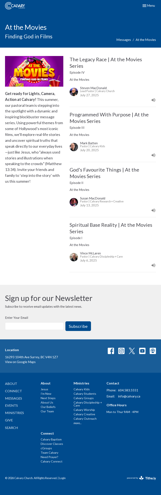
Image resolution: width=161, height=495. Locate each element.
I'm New (46, 393)
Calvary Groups (84, 398)
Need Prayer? (49, 457)
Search (11, 428)
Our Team (47, 411)
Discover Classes (52, 444)
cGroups (46, 448)
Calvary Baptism (51, 439)
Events (11, 405)
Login (62, 478)
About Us (47, 402)
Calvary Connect (51, 461)
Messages (123, 40)
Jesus (44, 389)
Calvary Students (85, 393)
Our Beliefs (48, 407)
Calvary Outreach (85, 418)
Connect (13, 391)
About (11, 384)
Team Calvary (49, 452)
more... (78, 423)
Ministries (14, 413)
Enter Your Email (16, 317)
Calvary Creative (84, 414)
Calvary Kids (82, 389)
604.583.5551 (128, 390)
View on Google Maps (20, 362)
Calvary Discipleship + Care (88, 404)
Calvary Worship (84, 410)
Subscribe (78, 326)
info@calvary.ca (129, 396)
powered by (141, 478)
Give (9, 420)
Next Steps (48, 398)
